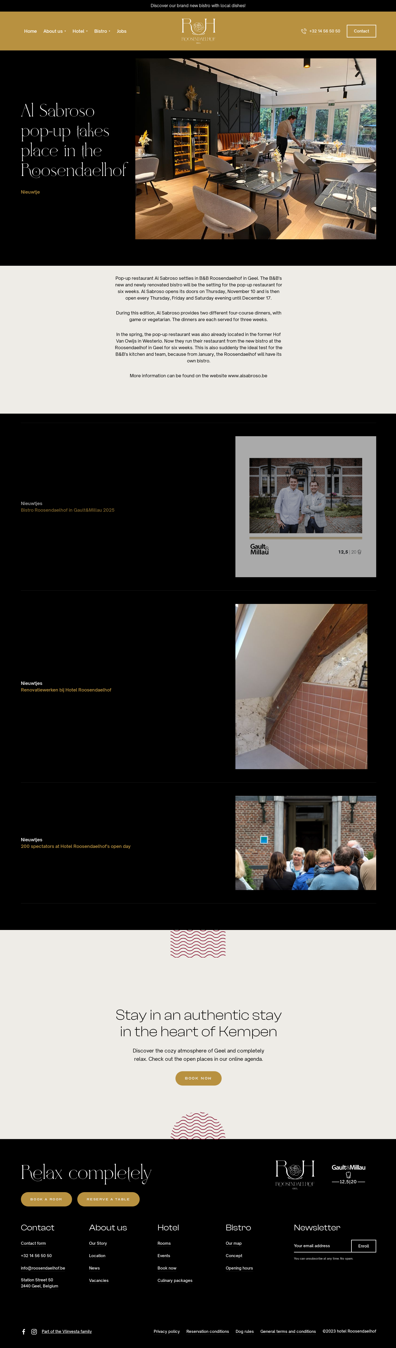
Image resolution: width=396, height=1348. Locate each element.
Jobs (122, 31)
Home (30, 31)
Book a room (46, 1199)
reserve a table (108, 1199)
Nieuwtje (30, 192)
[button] (54, 31)
